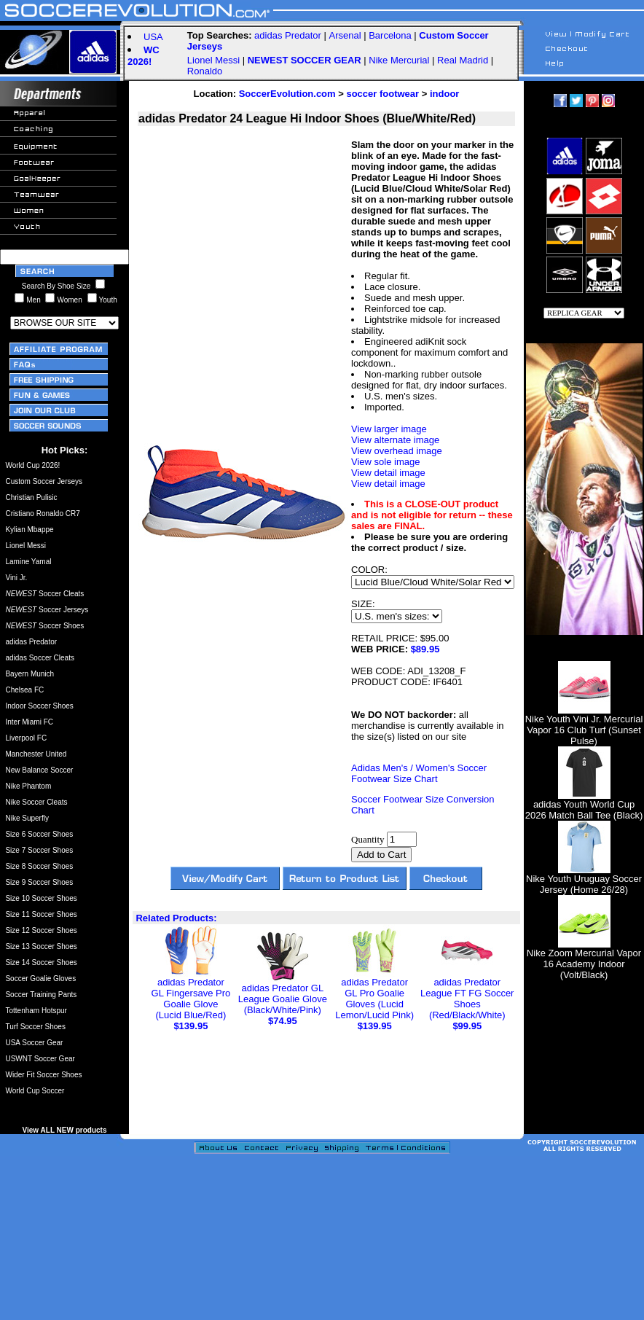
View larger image (389, 428)
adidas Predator (287, 35)
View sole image (385, 461)
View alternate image (395, 439)
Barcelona (390, 35)
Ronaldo (204, 71)
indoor (444, 93)
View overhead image (396, 450)
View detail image (388, 472)
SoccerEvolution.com (287, 93)
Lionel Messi (213, 60)
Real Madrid (462, 60)
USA (153, 36)
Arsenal (345, 35)
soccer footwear (382, 93)
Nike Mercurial (399, 60)
